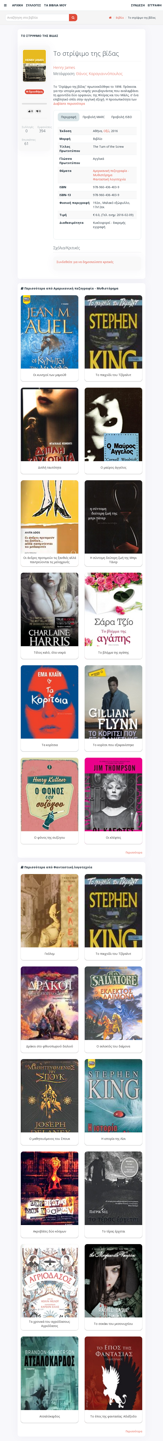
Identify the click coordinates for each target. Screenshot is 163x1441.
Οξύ (106, 131)
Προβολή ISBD (121, 117)
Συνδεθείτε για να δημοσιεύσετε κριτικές (84, 262)
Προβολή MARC (94, 117)
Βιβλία (120, 17)
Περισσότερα (134, 852)
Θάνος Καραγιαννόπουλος (99, 73)
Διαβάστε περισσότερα (69, 104)
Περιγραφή (68, 117)
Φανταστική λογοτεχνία (109, 179)
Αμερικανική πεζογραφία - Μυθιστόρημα (111, 173)
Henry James (64, 67)
